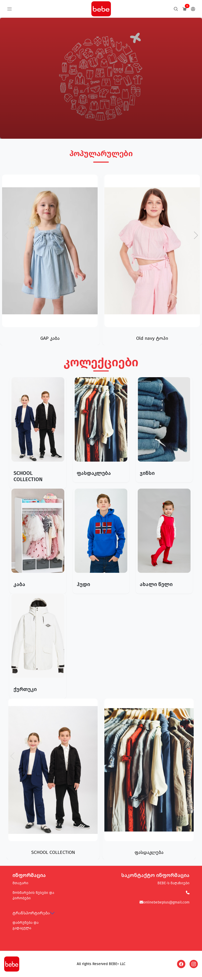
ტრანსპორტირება (31, 912)
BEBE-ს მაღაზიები (173, 883)
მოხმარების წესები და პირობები (33, 895)
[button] (195, 235)
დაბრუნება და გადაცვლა (25, 925)
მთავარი (20, 883)
